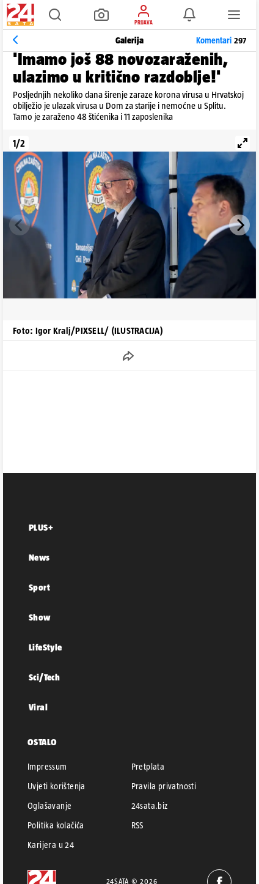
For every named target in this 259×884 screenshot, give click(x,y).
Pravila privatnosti (164, 786)
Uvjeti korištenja (56, 786)
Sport (39, 587)
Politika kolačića (55, 825)
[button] (55, 14)
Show (40, 617)
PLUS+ (41, 527)
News (39, 557)
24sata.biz (149, 806)
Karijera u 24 (50, 845)
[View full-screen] (242, 143)
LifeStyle (45, 647)
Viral (38, 707)
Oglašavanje (49, 806)
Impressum (47, 767)
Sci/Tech (44, 677)
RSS (137, 825)
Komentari (221, 40)
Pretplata (148, 767)
